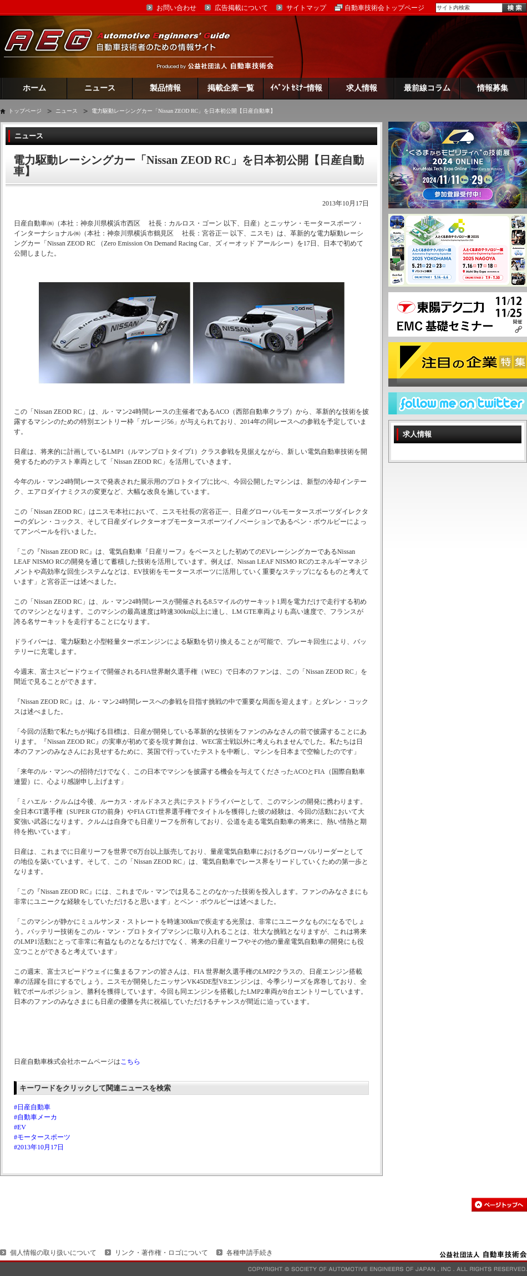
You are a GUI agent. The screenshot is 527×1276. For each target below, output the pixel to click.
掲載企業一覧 (230, 88)
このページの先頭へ (499, 1205)
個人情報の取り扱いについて (53, 1253)
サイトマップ (306, 8)
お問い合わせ (176, 8)
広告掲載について (241, 8)
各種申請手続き (249, 1253)
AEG (124, 46)
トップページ (25, 111)
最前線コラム (427, 88)
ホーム (34, 88)
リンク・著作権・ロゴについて (161, 1253)
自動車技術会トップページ (384, 8)
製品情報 (165, 88)
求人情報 (361, 88)
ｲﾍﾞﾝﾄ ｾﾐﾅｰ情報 (296, 88)
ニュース (99, 88)
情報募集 (492, 88)
